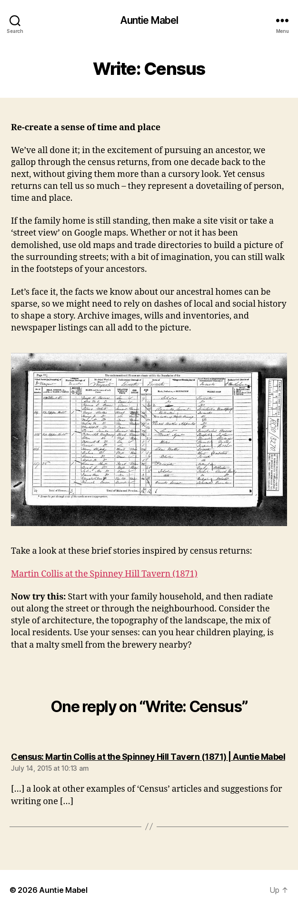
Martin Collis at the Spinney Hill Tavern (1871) (104, 574)
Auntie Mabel (149, 20)
